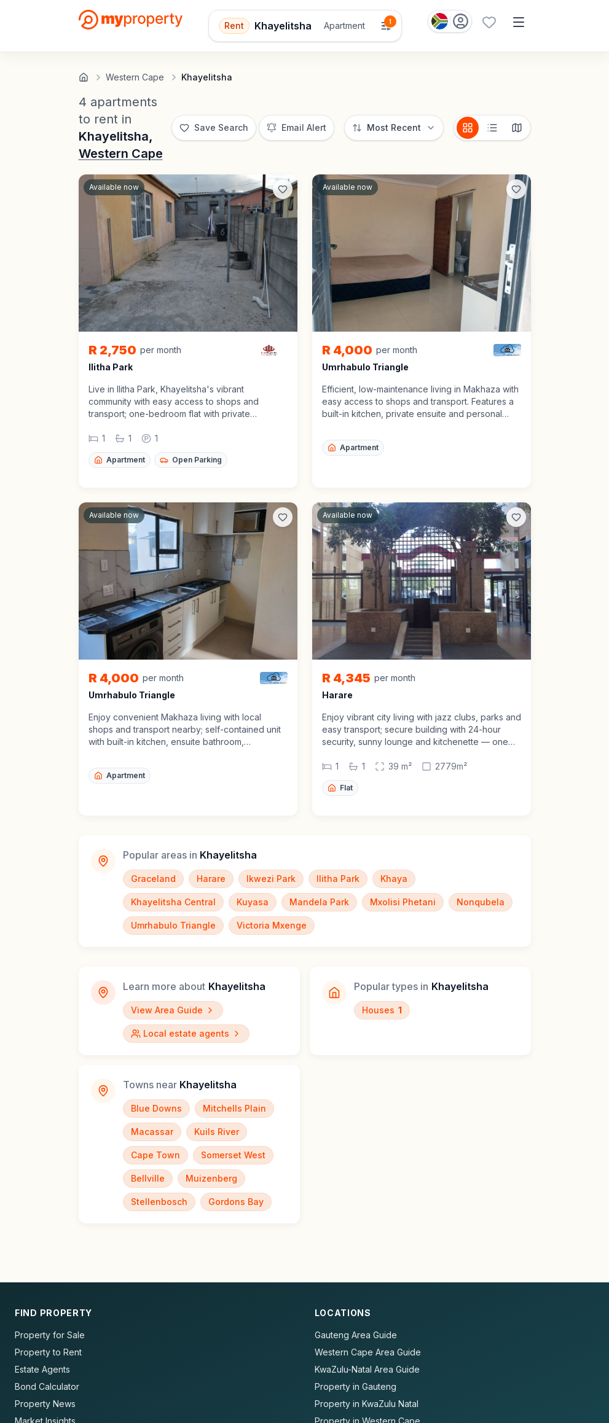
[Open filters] (305, 26)
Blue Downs (156, 1108)
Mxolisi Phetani (403, 902)
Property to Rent (48, 1352)
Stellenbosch (159, 1201)
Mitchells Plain (234, 1108)
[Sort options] (394, 128)
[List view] (492, 128)
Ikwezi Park (271, 878)
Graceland (153, 878)
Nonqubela (481, 902)
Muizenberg (211, 1178)
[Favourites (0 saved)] (489, 22)
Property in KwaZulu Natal (366, 1403)
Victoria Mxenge (272, 925)
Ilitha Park (338, 878)
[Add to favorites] (283, 189)
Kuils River (216, 1131)
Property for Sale (50, 1335)
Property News (45, 1403)
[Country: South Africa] (450, 21)
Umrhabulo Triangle (173, 925)
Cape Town (155, 1155)
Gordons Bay (236, 1201)
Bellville (148, 1178)
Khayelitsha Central (173, 902)
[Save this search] (213, 128)
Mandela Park (319, 902)
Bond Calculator (47, 1386)
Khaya (393, 878)
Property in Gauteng (355, 1386)
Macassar (152, 1131)
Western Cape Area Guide (368, 1352)
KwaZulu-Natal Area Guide (367, 1369)
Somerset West (233, 1155)
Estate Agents (42, 1369)
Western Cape (121, 153)
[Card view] (468, 128)
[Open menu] (518, 22)
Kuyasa (253, 902)
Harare (211, 878)
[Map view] (517, 128)
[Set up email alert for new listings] (296, 128)
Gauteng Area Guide (356, 1335)
